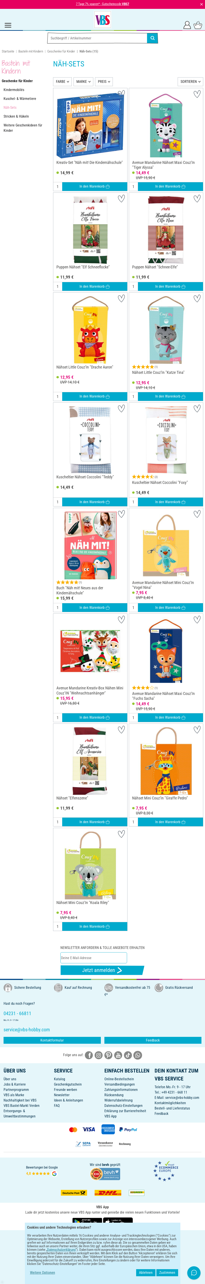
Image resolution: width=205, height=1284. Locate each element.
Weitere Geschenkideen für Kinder (23, 128)
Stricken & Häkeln (16, 116)
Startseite (8, 51)
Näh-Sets (10, 107)
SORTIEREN (189, 82)
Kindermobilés (14, 90)
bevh (105, 1165)
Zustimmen (167, 1272)
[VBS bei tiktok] (127, 1055)
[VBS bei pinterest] (108, 1055)
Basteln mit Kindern (30, 51)
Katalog (59, 1079)
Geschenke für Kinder (61, 51)
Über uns (10, 1079)
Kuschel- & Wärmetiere (20, 99)
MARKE (81, 82)
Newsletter (62, 1095)
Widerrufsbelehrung (118, 1100)
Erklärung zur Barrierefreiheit (125, 1111)
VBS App (110, 1116)
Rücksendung (113, 1095)
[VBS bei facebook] (88, 1055)
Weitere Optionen (42, 1272)
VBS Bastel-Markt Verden (22, 1106)
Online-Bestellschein (119, 1079)
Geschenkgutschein (68, 1084)
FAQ (57, 1106)
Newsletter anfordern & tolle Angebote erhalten (102, 948)
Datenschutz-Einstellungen (123, 1106)
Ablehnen (146, 1272)
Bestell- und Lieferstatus (172, 1108)
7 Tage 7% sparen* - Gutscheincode (102, 4)
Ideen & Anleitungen (68, 1100)
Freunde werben (65, 1090)
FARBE (60, 82)
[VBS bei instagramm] (98, 1055)
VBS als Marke (14, 1095)
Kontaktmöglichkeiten (170, 1103)
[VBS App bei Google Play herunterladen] (87, 1222)
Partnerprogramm (16, 1090)
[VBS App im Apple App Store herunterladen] (118, 1222)
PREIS (102, 82)
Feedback (153, 1040)
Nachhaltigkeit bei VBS (20, 1100)
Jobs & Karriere (15, 1084)
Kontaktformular (52, 1040)
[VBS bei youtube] (118, 1055)
